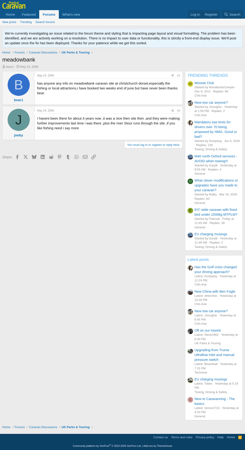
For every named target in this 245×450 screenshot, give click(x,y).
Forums (49, 14)
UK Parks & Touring (207, 343)
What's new (71, 14)
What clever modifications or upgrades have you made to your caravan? (216, 185)
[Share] (173, 75)
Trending (26, 22)
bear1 (10, 66)
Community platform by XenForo (107, 445)
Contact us (160, 437)
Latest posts (198, 259)
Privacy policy (205, 437)
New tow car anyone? (211, 102)
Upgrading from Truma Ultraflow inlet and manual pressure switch (214, 355)
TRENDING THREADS (208, 75)
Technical (200, 372)
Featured (29, 14)
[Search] (232, 14)
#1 (178, 75)
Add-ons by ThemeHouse (157, 445)
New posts (9, 22)
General (199, 173)
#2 (178, 110)
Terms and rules (181, 437)
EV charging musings (210, 234)
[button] (84, 14)
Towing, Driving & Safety (210, 149)
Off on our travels (207, 330)
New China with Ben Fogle (214, 291)
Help (221, 437)
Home (10, 14)
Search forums (45, 22)
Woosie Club (204, 83)
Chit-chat (200, 95)
